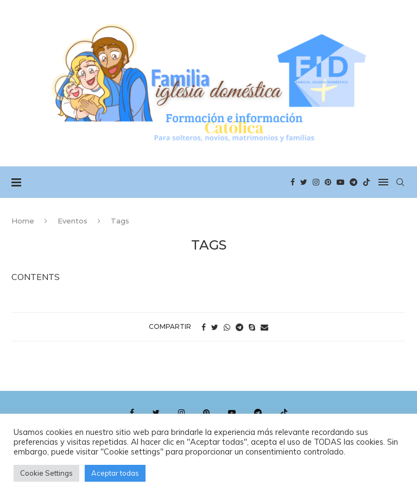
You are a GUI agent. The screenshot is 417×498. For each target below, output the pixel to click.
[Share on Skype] (252, 327)
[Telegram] (353, 182)
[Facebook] (292, 182)
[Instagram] (316, 182)
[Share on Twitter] (214, 327)
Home (22, 220)
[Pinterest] (328, 182)
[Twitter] (303, 182)
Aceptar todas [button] (115, 473)
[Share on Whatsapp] (227, 327)
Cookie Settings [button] (46, 473)
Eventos (72, 220)
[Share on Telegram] (239, 327)
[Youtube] (340, 182)
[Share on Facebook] (203, 327)
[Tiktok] (366, 182)
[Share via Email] (264, 327)
